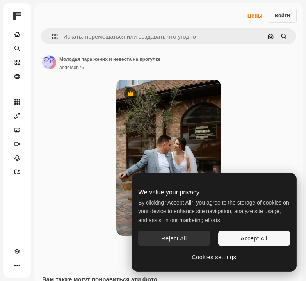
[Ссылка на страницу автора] (49, 62)
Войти (282, 15)
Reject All (174, 238)
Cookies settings (214, 257)
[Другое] (17, 265)
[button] (51, 36)
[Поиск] (17, 48)
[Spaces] (17, 116)
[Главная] (17, 34)
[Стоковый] (17, 62)
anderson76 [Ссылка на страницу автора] (71, 67)
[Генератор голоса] (17, 158)
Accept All (254, 238)
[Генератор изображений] (17, 130)
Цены (255, 15)
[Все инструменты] (17, 102)
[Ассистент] (17, 172)
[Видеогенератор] (17, 144)
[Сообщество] (17, 76)
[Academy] (17, 251)
